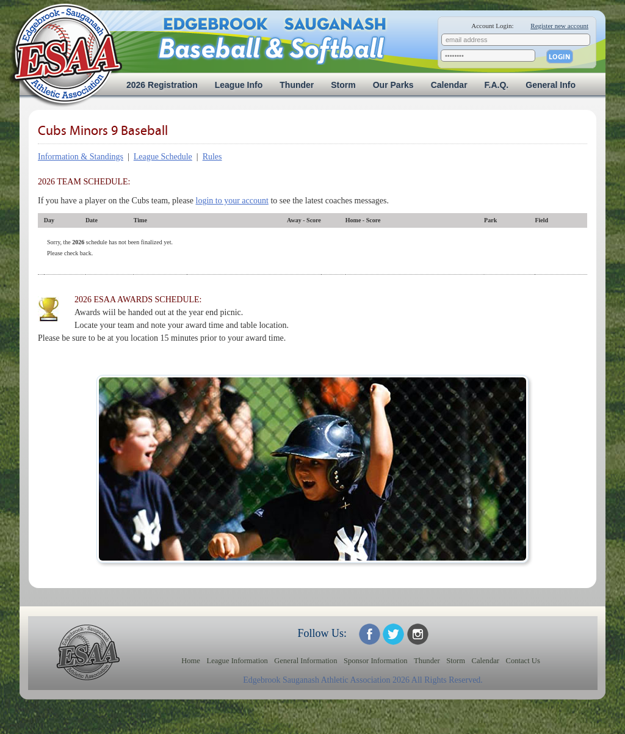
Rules (212, 156)
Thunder (297, 85)
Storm (343, 85)
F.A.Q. (497, 85)
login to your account (232, 200)
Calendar (449, 85)
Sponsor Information (376, 660)
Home (190, 660)
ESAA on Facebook (369, 634)
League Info (239, 85)
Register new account (559, 25)
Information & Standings (80, 156)
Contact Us (523, 660)
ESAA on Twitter (393, 634)
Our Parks (393, 85)
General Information (305, 660)
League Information (236, 660)
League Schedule (163, 156)
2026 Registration (162, 85)
